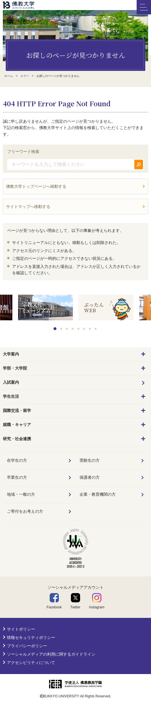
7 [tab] (90, 329)
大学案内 (11, 354)
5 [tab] (79, 329)
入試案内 (11, 382)
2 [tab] (61, 329)
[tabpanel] (106, 308)
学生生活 (11, 396)
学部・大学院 (15, 368)
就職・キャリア (17, 424)
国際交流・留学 (17, 410)
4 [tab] (73, 329)
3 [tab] (67, 329)
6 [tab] (84, 329)
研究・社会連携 (17, 438)
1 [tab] (55, 328)
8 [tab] (96, 329)
